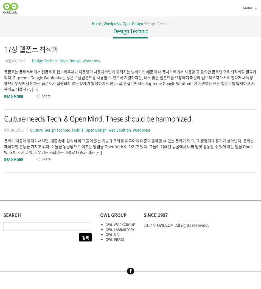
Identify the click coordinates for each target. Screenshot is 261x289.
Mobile (77, 129)
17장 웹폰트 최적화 (31, 49)
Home (97, 23)
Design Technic (45, 60)
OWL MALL (114, 234)
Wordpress (112, 23)
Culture (36, 129)
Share (46, 95)
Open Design (133, 23)
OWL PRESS (115, 239)
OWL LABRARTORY (120, 229)
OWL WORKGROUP (120, 224)
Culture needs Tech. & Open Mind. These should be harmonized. (98, 118)
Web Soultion (119, 129)
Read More (13, 96)
